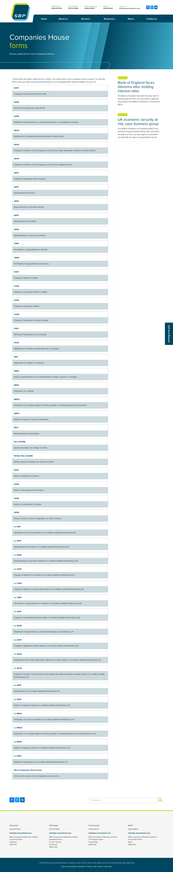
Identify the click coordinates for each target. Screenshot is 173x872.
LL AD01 (17, 639)
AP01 (16, 186)
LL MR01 (18, 713)
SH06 (16, 498)
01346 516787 (89, 8)
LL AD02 (18, 654)
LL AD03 (18, 668)
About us (64, 18)
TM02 (16, 257)
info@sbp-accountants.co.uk (129, 8)
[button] (168, 408)
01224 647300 (56, 8)
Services (86, 18)
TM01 (16, 243)
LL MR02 (18, 727)
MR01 (16, 385)
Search (100, 866)
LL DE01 (17, 699)
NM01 (16, 413)
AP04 (16, 229)
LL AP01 (17, 540)
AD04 (16, 158)
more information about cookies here (122, 863)
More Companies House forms (28, 770)
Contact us (152, 18)
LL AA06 (18, 625)
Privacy (89, 866)
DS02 (16, 342)
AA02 (16, 102)
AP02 (16, 201)
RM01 (16, 370)
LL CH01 (17, 569)
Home (44, 18)
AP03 (16, 215)
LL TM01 (18, 597)
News (131, 18)
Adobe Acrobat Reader (41, 81)
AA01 (16, 87)
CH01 (16, 271)
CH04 (16, 314)
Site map (107, 866)
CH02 (16, 286)
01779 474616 (73, 8)
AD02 (16, 130)
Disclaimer (81, 866)
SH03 (16, 484)
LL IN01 (17, 526)
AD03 (16, 144)
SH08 (16, 512)
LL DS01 (17, 755)
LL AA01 (17, 611)
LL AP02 (18, 554)
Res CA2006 (19, 441)
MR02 (16, 399)
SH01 (16, 470)
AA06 (16, 116)
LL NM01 (18, 741)
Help (95, 866)
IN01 (16, 356)
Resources (110, 18)
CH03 (16, 300)
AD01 (16, 172)
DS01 (16, 328)
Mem (16, 427)
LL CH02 (18, 583)
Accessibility (71, 866)
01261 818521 (108, 8)
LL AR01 (17, 685)
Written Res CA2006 (23, 455)
